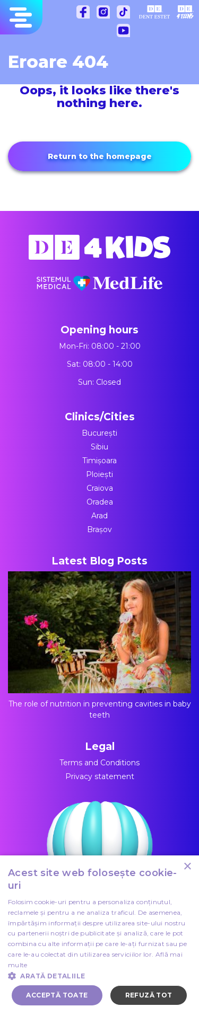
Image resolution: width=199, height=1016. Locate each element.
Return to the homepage (100, 156)
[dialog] (99, 935)
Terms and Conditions (99, 762)
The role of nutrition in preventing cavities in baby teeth (99, 645)
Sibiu (99, 447)
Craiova (99, 488)
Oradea (99, 502)
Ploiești (99, 474)
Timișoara (99, 460)
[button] (99, 975)
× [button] (187, 867)
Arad (99, 515)
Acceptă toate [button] (57, 995)
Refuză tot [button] (148, 995)
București (99, 433)
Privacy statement (99, 776)
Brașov (99, 529)
